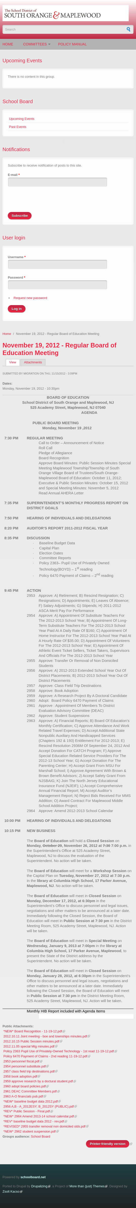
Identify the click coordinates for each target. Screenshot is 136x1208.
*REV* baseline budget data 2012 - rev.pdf (34, 1121)
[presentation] (46, 202)
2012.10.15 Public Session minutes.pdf (31, 1041)
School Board (18, 101)
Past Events (17, 127)
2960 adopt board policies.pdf (25, 1086)
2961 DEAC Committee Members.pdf (30, 1091)
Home (8, 44)
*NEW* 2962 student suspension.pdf (30, 1131)
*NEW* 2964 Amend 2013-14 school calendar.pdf (39, 1116)
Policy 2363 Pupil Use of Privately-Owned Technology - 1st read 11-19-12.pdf (59, 1051)
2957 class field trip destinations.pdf (29, 1071)
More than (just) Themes (86, 1186)
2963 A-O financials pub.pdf (23, 1096)
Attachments (33, 362)
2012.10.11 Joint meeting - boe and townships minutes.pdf (45, 1036)
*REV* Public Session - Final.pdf (27, 1111)
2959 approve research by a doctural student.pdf (38, 1081)
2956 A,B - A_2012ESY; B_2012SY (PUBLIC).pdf (39, 1106)
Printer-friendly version (107, 1144)
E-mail (14, 175)
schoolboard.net (33, 1177)
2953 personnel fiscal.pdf (21, 1061)
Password (16, 277)
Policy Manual (72, 44)
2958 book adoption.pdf (20, 1076)
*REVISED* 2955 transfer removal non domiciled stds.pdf (45, 1126)
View (14, 362)
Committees (35, 44)
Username (16, 257)
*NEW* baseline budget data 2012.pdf (31, 1101)
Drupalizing (39, 1186)
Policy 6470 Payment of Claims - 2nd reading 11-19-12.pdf (45, 1056)
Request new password (30, 298)
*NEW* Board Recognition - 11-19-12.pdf (33, 1031)
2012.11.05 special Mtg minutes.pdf (29, 1046)
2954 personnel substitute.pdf (25, 1066)
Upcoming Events (21, 119)
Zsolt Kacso (11, 1191)
